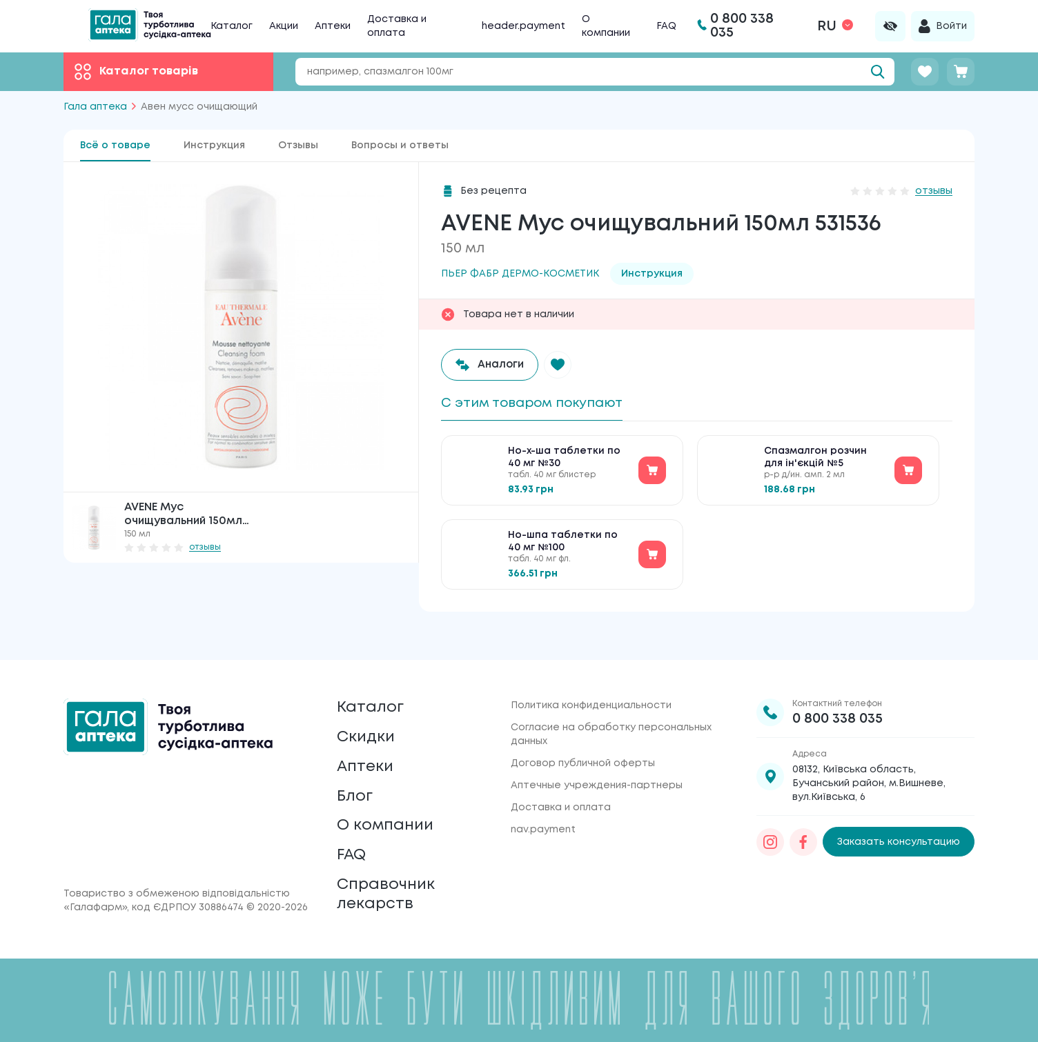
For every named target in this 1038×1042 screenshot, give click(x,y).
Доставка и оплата (561, 785)
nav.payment (543, 807)
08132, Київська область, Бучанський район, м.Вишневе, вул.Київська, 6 (869, 761)
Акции (283, 26)
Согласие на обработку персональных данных (611, 712)
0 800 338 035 (837, 696)
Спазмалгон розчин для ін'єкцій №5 (815, 460)
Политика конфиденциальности (591, 683)
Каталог (231, 26)
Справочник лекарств (389, 892)
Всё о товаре (115, 145)
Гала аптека (95, 107)
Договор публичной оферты (583, 741)
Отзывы (298, 145)
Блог (356, 784)
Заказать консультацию (898, 819)
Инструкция (214, 145)
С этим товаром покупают (539, 403)
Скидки (368, 719)
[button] (562, 365)
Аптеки (333, 26)
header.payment (523, 26)
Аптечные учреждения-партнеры (597, 763)
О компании (389, 816)
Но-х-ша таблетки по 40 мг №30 (564, 460)
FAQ (666, 26)
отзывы (205, 547)
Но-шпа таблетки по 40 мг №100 (563, 544)
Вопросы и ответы (400, 145)
